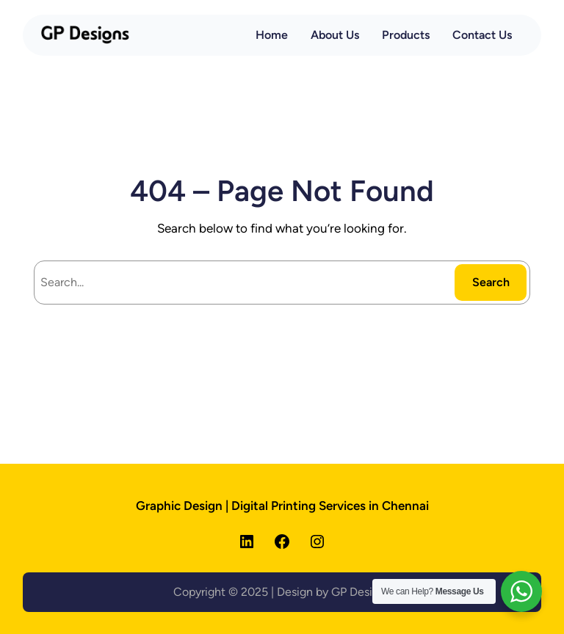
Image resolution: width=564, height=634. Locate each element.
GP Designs (361, 592)
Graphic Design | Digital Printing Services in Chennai (282, 505)
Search (491, 282)
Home (272, 35)
